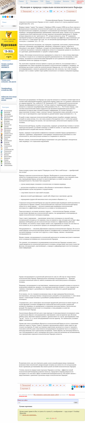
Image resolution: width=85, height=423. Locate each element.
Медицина (7, 130)
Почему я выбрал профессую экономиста (7, 65)
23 (37, 11)
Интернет (7, 117)
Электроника (8, 165)
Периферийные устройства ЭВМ (6, 89)
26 (47, 11)
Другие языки (8, 116)
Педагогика (7, 135)
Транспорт (7, 153)
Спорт (6, 147)
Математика (8, 128)
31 (65, 11)
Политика (7, 137)
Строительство (9, 149)
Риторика (7, 144)
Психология (8, 140)
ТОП (41, 1)
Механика (7, 132)
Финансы (7, 158)
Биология (7, 112)
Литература (7, 125)
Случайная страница (57, 2)
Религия (6, 142)
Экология (7, 162)
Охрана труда (8, 133)
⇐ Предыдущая (26, 11)
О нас (27, 2)
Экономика (7, 163)
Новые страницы (49, 2)
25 (44, 11)
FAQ (72, 1)
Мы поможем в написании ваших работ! (46, 395)
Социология (8, 146)
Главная (21, 1)
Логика (6, 126)
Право (6, 139)
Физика (6, 154)
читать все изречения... (29, 415)
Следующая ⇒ (71, 11)
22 (33, 11)
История (6, 121)
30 (61, 11)
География (7, 114)
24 (40, 11)
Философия (7, 156)
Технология (7, 151)
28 (54, 11)
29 (57, 11)
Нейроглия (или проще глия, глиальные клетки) (9, 98)
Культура (7, 123)
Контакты (66, 1)
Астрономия (8, 110)
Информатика (8, 119)
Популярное (34, 1)
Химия (6, 160)
